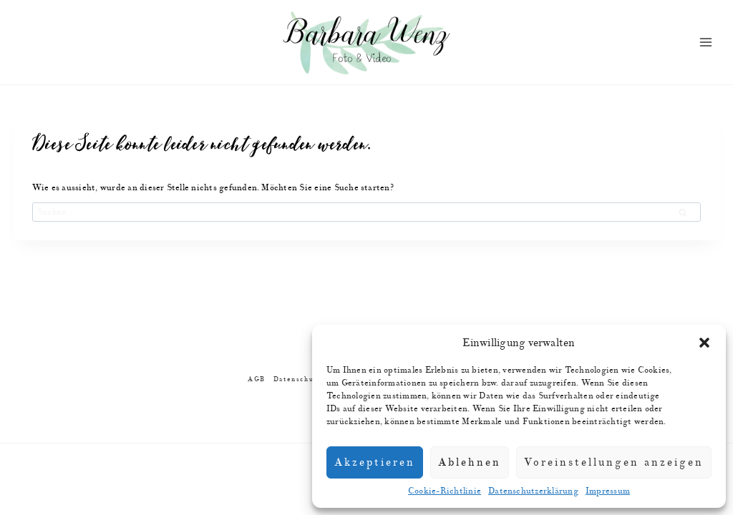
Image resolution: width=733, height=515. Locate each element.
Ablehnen (469, 462)
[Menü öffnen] (706, 42)
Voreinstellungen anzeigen (614, 462)
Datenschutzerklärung (533, 491)
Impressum (608, 491)
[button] (704, 342)
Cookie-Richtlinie (444, 491)
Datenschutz (297, 379)
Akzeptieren (374, 462)
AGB (257, 379)
